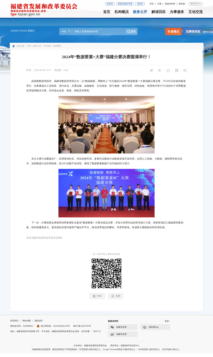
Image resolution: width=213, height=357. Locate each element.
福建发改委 (118, 331)
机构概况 (121, 12)
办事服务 (177, 12)
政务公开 (140, 12)
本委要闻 (58, 48)
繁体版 (182, 4)
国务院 (110, 4)
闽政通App (151, 331)
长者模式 (173, 31)
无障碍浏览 (192, 31)
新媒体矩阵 (170, 4)
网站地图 (26, 324)
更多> (167, 325)
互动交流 (195, 12)
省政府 (140, 4)
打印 (97, 297)
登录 (152, 4)
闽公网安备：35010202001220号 (53, 330)
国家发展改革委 (125, 4)
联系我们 (14, 324)
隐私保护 (39, 324)
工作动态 (47, 48)
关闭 (115, 297)
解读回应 (158, 12)
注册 (159, 4)
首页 (106, 12)
